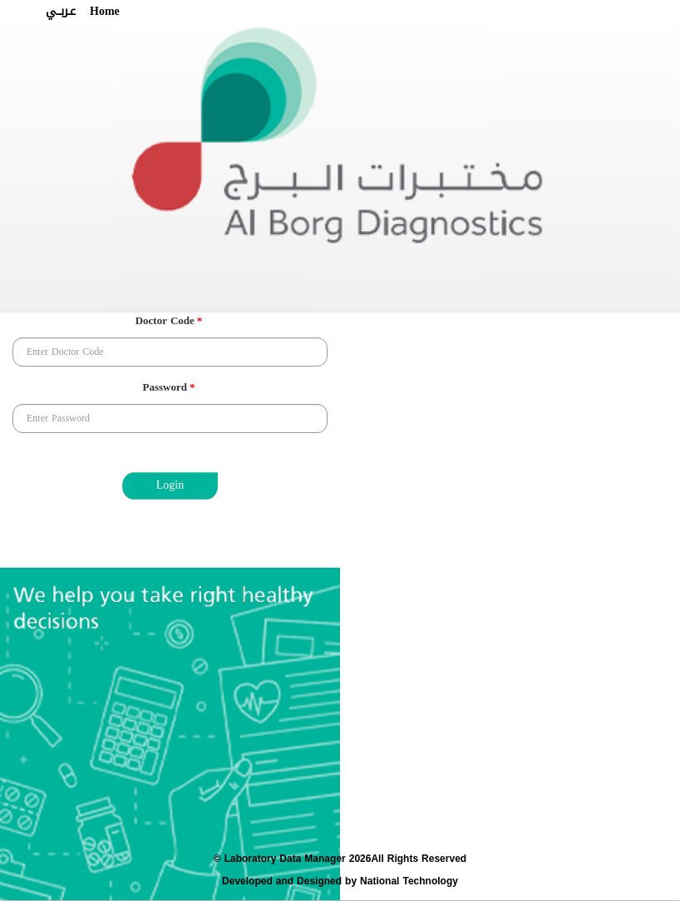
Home (105, 11)
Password (169, 388)
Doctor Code (169, 322)
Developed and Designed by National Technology (340, 881)
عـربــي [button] (61, 11)
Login (170, 485)
